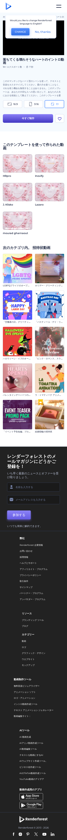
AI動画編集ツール (28, 749)
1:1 (54, 104)
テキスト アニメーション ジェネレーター (33, 710)
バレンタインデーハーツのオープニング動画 (24, 395)
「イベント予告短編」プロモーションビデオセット (27, 431)
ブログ (25, 626)
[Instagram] (20, 834)
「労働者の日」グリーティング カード (21, 322)
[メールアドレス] (33, 499)
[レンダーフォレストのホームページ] (8, 6)
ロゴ (24, 647)
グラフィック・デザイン (33, 653)
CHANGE (20, 31)
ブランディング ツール (33, 620)
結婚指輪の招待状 (43, 431)
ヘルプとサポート (28, 563)
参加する (19, 515)
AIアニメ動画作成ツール (31, 743)
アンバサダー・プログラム (32, 599)
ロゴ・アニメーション (24, 698)
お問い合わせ (26, 551)
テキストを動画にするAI (31, 755)
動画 (24, 641)
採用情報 (24, 557)
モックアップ (28, 665)
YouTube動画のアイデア (31, 779)
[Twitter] (36, 834)
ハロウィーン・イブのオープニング (20, 358)
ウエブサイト (28, 659)
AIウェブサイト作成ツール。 (33, 761)
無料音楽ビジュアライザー (26, 686)
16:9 (13, 104)
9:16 (33, 104)
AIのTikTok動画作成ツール (32, 773)
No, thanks (43, 32)
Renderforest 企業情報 (31, 545)
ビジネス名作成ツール (30, 767)
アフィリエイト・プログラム (34, 569)
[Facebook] (13, 834)
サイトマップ (26, 587)
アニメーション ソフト (25, 692)
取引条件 (24, 581)
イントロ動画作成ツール (25, 704)
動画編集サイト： (22, 716)
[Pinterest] (28, 834)
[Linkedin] (52, 834)
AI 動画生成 (25, 737)
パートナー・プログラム (31, 593)
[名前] (33, 487)
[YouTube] (44, 834)
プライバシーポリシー (30, 575)
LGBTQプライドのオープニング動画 (20, 285)
